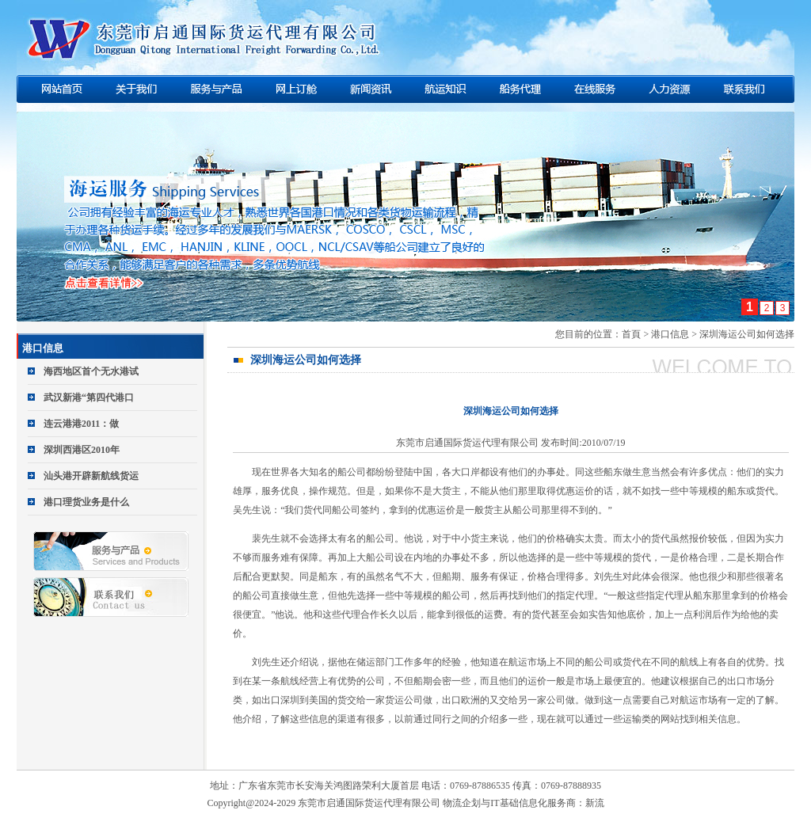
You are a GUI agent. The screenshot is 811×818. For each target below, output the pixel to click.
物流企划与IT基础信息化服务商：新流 (523, 802)
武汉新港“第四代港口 (89, 397)
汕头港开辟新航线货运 (91, 475)
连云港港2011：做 (81, 423)
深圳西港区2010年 (82, 449)
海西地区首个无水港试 (91, 371)
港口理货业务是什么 (86, 502)
